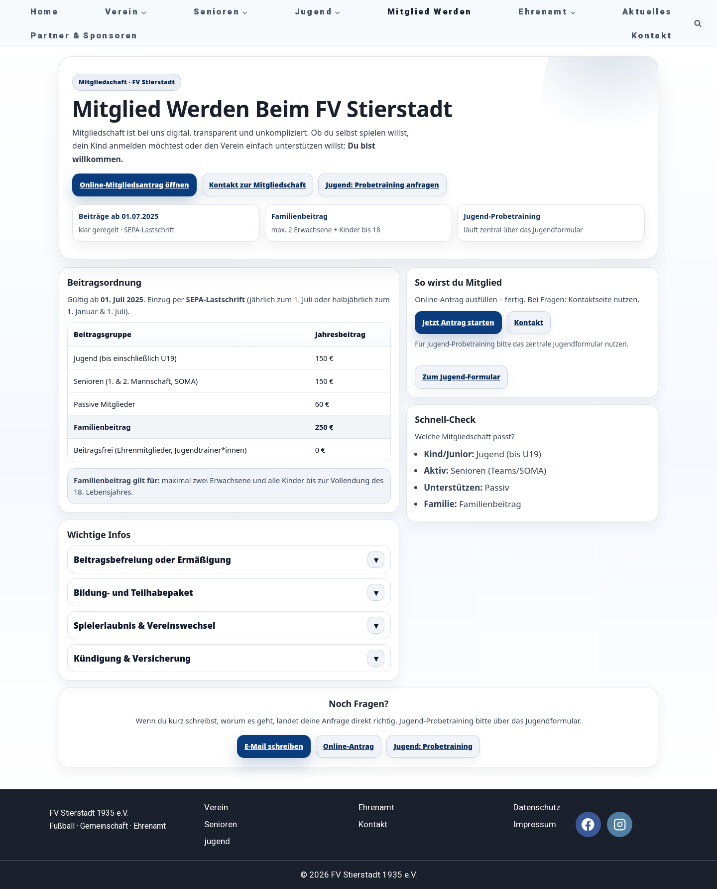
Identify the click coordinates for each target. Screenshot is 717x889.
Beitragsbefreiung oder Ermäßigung (229, 559)
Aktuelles (647, 11)
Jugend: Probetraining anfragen (382, 184)
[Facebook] (588, 824)
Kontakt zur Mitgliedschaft (257, 184)
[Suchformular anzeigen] (697, 23)
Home (44, 11)
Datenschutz (537, 807)
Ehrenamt (376, 807)
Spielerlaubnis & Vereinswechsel (229, 625)
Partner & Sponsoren (84, 35)
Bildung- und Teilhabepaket (229, 592)
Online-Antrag (348, 746)
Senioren (220, 824)
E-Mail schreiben (273, 746)
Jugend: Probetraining (433, 746)
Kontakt (651, 35)
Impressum (534, 824)
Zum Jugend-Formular (461, 376)
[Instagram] (619, 824)
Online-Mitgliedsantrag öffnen (134, 184)
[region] (229, 392)
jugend (217, 841)
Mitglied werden (429, 11)
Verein (216, 807)
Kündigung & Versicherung (229, 658)
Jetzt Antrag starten (458, 322)
